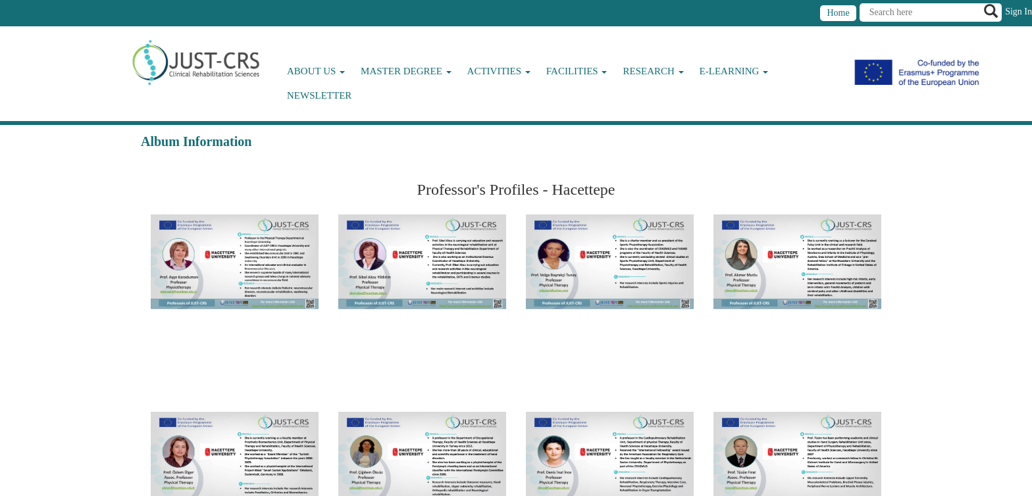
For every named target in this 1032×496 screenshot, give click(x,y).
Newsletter (319, 95)
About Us (316, 71)
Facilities (576, 71)
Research (653, 71)
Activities (498, 71)
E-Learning (734, 71)
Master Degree (406, 71)
